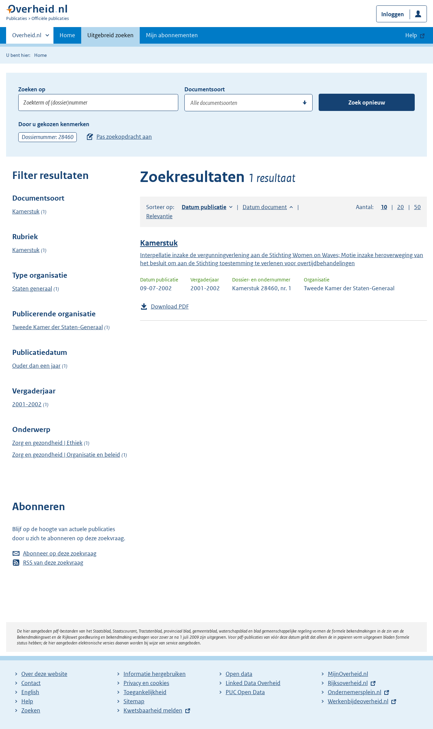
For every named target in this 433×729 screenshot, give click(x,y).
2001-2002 (27, 404)
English (30, 692)
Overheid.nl (26, 37)
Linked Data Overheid (253, 683)
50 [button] (417, 207)
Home (67, 35)
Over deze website (44, 674)
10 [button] (384, 207)
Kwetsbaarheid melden (152, 710)
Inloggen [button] (392, 14)
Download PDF (170, 306)
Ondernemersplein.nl (354, 692)
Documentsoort (204, 89)
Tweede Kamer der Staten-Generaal (57, 327)
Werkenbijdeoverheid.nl (358, 701)
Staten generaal (32, 288)
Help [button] (411, 35)
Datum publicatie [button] (204, 207)
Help (27, 701)
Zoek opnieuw (366, 102)
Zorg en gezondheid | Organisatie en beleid (66, 454)
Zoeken (30, 710)
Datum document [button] (265, 207)
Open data (239, 674)
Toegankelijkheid (144, 692)
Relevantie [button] (159, 216)
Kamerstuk (26, 211)
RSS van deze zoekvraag (53, 562)
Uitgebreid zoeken (110, 35)
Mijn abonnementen (172, 35)
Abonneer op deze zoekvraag (59, 553)
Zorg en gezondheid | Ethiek (47, 443)
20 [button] (400, 207)
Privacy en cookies (146, 683)
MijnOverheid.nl (348, 674)
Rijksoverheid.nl (348, 683)
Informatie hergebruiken (154, 674)
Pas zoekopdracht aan (124, 136)
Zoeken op (31, 89)
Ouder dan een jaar (36, 365)
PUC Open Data (245, 692)
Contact (31, 683)
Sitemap (133, 701)
